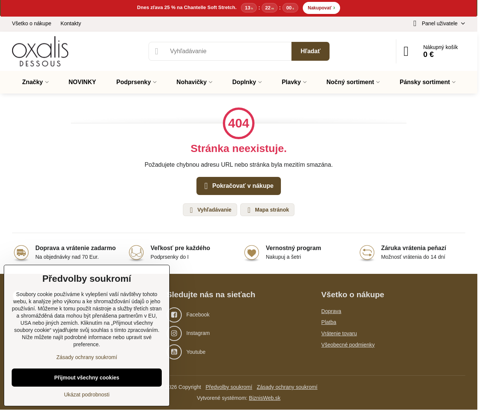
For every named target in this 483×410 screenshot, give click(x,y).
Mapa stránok (267, 210)
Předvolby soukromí (228, 387)
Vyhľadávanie (210, 210)
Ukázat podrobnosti (87, 395)
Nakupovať (321, 7)
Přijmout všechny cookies (87, 378)
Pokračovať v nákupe (238, 186)
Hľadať (310, 51)
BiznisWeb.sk (265, 398)
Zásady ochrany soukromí (287, 387)
